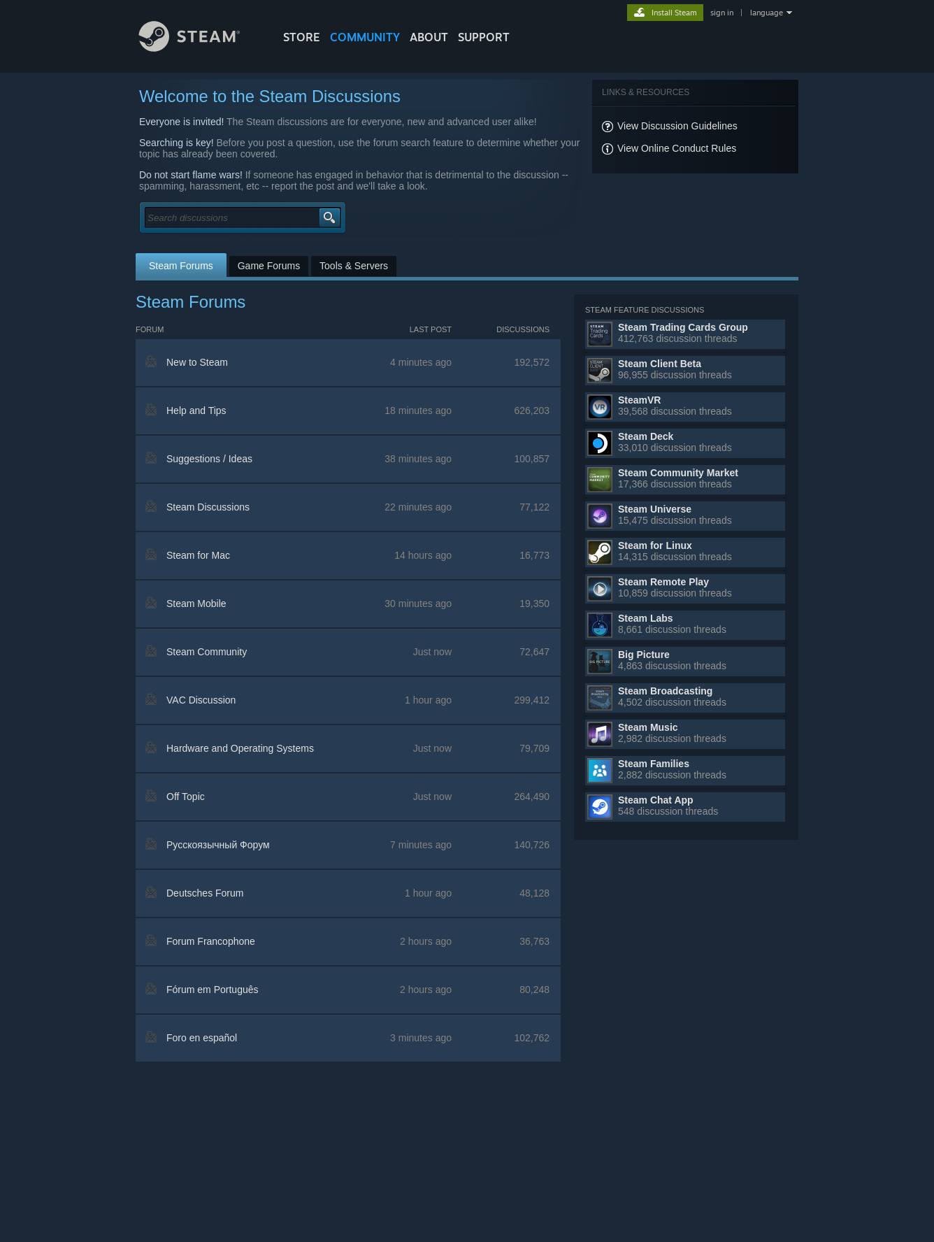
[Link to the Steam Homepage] (199, 48)
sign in (721, 12)
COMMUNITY (365, 37)
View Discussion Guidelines (677, 125)
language (766, 12)
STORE (301, 37)
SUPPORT (484, 37)
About (429, 37)
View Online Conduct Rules (676, 148)
